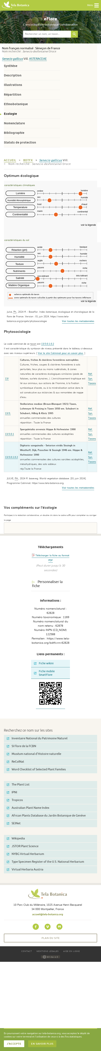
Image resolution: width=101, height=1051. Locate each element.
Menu (93, 5)
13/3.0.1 (9, 434)
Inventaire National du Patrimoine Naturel (37, 738)
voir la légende (88, 225)
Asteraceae (38, 59)
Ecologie (10, 114)
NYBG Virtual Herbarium (25, 854)
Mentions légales (48, 951)
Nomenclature (14, 123)
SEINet (14, 823)
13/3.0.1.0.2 (47, 343)
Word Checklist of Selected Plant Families (36, 769)
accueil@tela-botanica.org (47, 914)
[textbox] (47, 34)
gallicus (18, 59)
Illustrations (13, 85)
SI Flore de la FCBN (21, 746)
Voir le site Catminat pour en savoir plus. (61, 353)
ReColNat (15, 762)
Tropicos (15, 800)
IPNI (12, 792)
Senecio (7, 59)
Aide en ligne (71, 951)
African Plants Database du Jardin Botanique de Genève (46, 815)
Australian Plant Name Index (28, 808)
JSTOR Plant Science (22, 846)
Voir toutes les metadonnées (78, 321)
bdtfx (28, 160)
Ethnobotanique (16, 104)
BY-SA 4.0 (50, 956)
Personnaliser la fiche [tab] (47, 584)
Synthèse (10, 66)
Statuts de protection (20, 142)
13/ (7, 378)
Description (12, 75)
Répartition (12, 94)
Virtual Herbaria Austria (25, 869)
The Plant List (18, 784)
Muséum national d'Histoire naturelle (34, 754)
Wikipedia (16, 838)
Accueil (10, 160)
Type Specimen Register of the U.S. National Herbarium (45, 862)
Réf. (90, 373)
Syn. (90, 378)
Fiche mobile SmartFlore (44, 673)
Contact (26, 951)
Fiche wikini (44, 663)
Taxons (92, 383)
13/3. (8, 413)
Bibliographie (14, 133)
